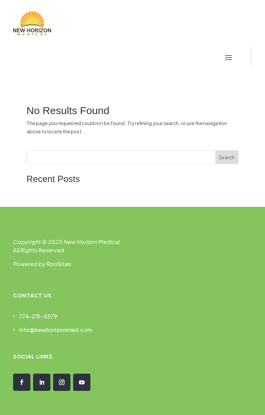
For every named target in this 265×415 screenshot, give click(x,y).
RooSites (59, 263)
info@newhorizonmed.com (55, 329)
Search (227, 157)
